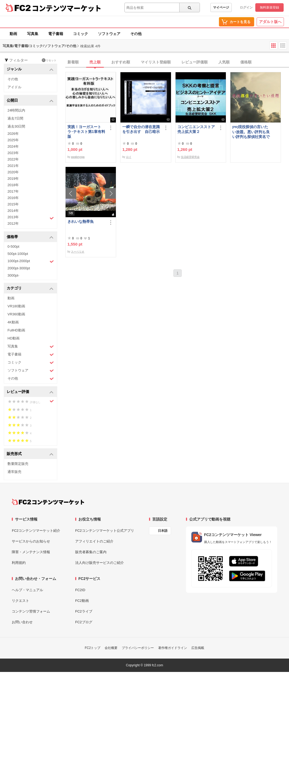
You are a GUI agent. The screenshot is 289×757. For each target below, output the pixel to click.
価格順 (246, 62)
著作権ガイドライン (172, 648)
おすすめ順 (120, 62)
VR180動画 (16, 306)
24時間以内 (16, 110)
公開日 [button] (30, 100)
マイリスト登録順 (156, 62)
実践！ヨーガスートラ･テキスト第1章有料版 (86, 132)
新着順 (73, 62)
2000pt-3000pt (18, 268)
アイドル (14, 87)
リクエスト (20, 601)
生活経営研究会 (190, 156)
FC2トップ (93, 648)
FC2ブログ (83, 622)
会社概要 (111, 648)
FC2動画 (82, 601)
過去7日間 (15, 118)
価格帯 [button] (30, 237)
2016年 (13, 198)
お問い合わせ (22, 622)
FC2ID (80, 590)
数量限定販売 (17, 464)
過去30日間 (16, 126)
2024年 (13, 146)
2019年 (13, 179)
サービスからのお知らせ (31, 541)
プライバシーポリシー (138, 648)
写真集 (32, 34)
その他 (136, 34)
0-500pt (13, 246)
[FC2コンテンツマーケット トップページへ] (48, 502)
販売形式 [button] (30, 454)
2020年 (13, 172)
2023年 (13, 153)
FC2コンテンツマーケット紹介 (36, 531)
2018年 (13, 185)
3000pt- (13, 275)
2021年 (13, 166)
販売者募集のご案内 (91, 552)
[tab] (177, 62)
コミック (80, 34)
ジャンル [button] (30, 69)
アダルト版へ (270, 22)
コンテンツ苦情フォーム (31, 611)
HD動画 (13, 338)
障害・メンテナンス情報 (31, 552)
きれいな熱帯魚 (80, 221)
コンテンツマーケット (66, 8)
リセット (49, 60)
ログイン (246, 7)
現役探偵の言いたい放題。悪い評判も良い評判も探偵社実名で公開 (251, 132)
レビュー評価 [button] (30, 392)
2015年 (13, 204)
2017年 (13, 191)
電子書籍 (55, 34)
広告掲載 (197, 648)
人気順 (224, 62)
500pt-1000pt (17, 254)
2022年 (13, 159)
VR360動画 (16, 314)
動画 (13, 34)
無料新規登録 (269, 7)
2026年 (13, 134)
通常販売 (14, 472)
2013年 (30, 217)
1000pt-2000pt (30, 261)
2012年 (13, 223)
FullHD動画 (16, 330)
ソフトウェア (109, 34)
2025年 (13, 140)
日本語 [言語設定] (163, 531)
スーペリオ (77, 251)
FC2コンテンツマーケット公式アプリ (104, 531)
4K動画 (13, 322)
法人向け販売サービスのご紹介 (99, 563)
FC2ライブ (83, 611)
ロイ (128, 156)
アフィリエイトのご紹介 (94, 541)
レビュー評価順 (194, 62)
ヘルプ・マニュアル (27, 590)
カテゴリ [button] (30, 288)
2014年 (13, 211)
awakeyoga (78, 156)
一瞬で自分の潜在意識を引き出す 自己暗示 (141, 129)
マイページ (221, 7)
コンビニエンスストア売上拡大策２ (196, 129)
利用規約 (19, 563)
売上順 (95, 62)
